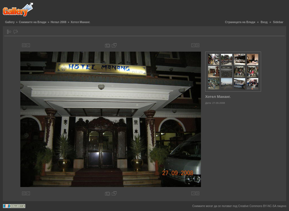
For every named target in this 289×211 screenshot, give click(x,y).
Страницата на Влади (240, 22)
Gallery (10, 22)
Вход (264, 22)
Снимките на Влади (32, 22)
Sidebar (278, 22)
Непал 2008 (58, 22)
